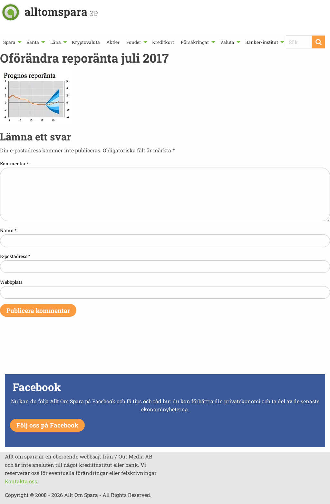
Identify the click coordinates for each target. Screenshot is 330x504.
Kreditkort (163, 42)
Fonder (133, 42)
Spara (9, 42)
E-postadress (15, 256)
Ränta (32, 42)
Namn (8, 230)
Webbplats (11, 282)
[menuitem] (11, 42)
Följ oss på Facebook (47, 425)
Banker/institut (261, 42)
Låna (55, 42)
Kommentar (14, 163)
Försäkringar (195, 42)
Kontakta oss (21, 481)
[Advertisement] (165, 349)
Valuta (227, 42)
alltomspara (61, 11)
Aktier (113, 42)
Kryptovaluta (86, 42)
